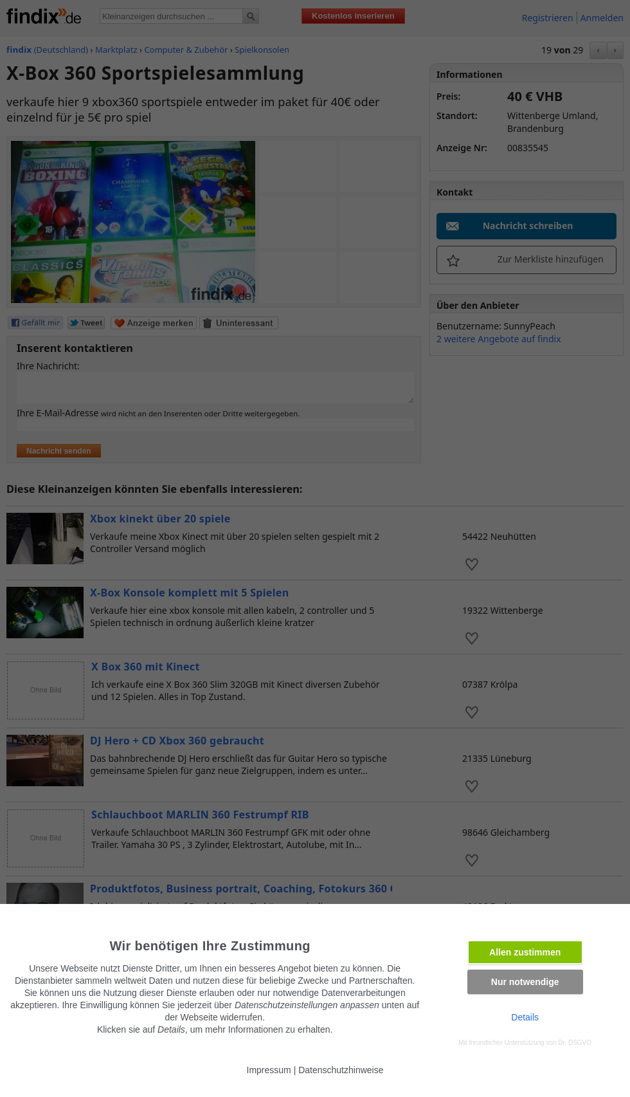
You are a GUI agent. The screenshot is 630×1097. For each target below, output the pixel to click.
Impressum (269, 1070)
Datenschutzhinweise (340, 1070)
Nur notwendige (525, 982)
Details (525, 1017)
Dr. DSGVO (574, 1042)
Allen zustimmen (525, 952)
